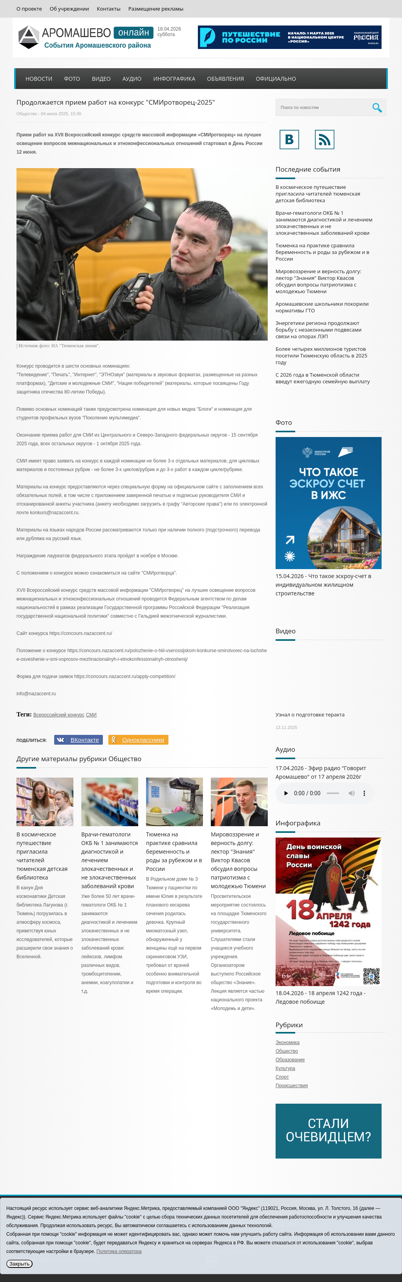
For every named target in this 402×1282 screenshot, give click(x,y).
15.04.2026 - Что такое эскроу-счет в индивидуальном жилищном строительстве (323, 584)
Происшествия (292, 1085)
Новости (39, 78)
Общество (26, 113)
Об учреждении (69, 9)
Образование (290, 1060)
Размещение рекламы (155, 9)
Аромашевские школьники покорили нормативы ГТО (322, 307)
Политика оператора (119, 1251)
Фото (72, 78)
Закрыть (19, 1264)
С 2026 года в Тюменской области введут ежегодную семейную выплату (323, 378)
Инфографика (174, 78)
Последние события (308, 169)
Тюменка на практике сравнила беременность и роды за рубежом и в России (174, 851)
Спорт (282, 1077)
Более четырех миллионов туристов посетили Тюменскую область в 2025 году (321, 355)
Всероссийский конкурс (58, 715)
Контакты (109, 9)
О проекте (29, 9)
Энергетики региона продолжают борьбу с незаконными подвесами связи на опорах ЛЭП (319, 329)
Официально (276, 78)
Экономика (288, 1042)
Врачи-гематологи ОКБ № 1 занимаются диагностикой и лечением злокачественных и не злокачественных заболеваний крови (324, 222)
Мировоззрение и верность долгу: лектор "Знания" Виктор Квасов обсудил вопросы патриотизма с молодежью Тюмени (238, 860)
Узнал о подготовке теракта (310, 714)
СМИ (91, 715)
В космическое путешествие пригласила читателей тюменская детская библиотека (318, 193)
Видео (101, 78)
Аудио (132, 78)
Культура (285, 1068)
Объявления (225, 78)
